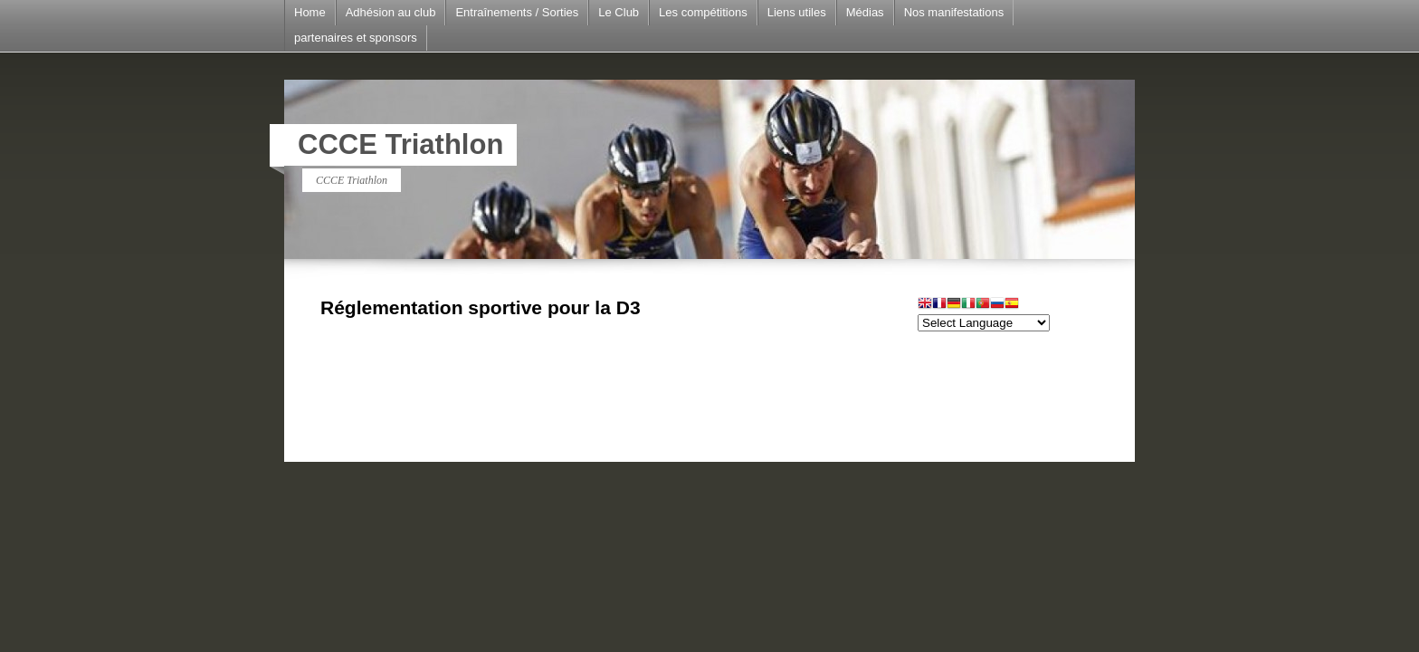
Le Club (618, 12)
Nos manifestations (954, 12)
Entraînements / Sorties (516, 12)
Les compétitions (703, 12)
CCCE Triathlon (400, 144)
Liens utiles (796, 12)
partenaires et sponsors (355, 37)
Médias (865, 12)
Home (310, 12)
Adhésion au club (391, 12)
